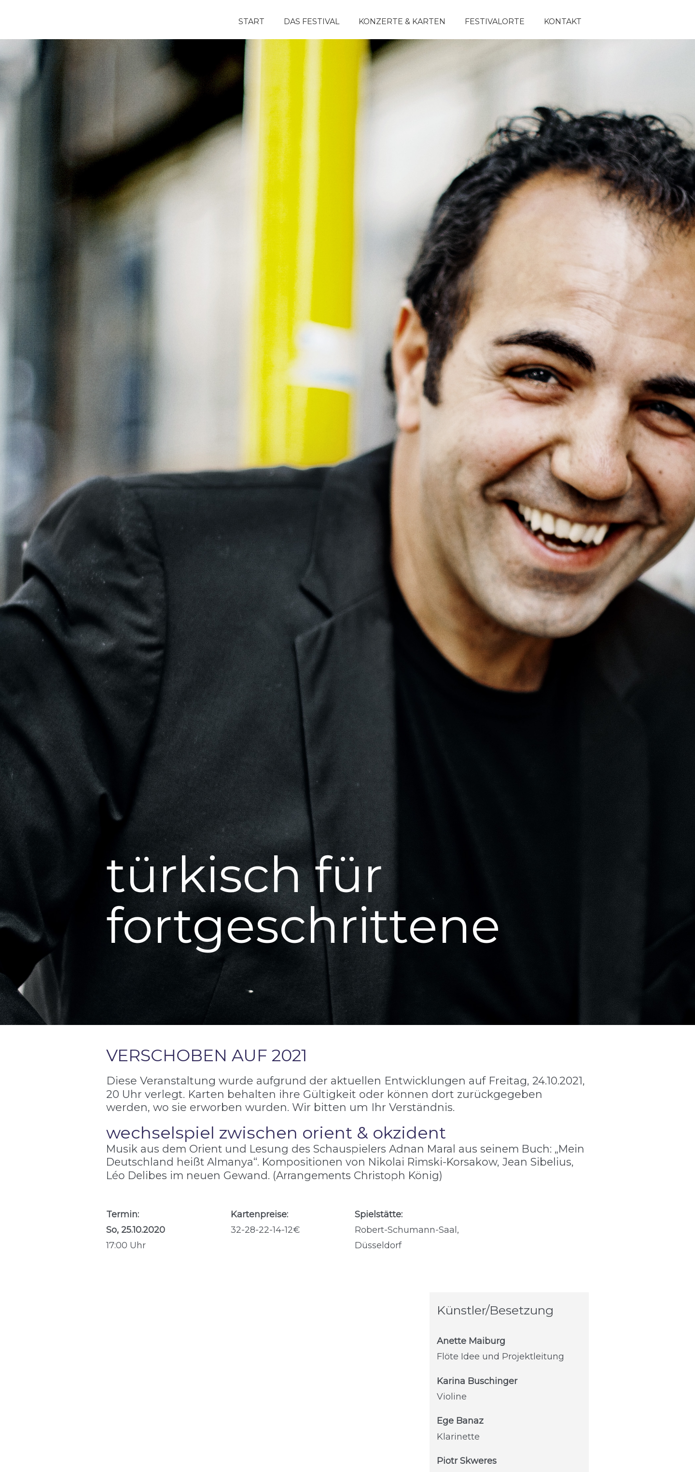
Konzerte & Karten (402, 21)
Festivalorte (495, 21)
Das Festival (311, 21)
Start (251, 21)
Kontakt (563, 21)
